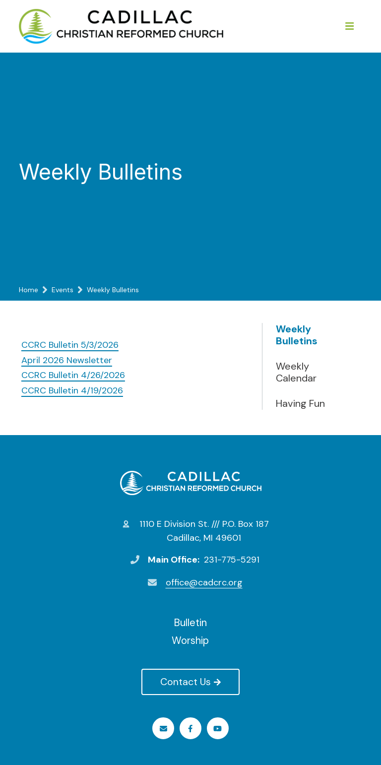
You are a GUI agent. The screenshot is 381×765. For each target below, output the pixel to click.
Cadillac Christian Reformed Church (190, 483)
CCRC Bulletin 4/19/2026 (72, 390)
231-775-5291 (231, 560)
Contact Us (190, 681)
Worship (190, 640)
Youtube (217, 728)
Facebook (190, 728)
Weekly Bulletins (297, 335)
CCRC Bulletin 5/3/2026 (70, 345)
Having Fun (300, 403)
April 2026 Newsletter (66, 360)
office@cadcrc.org (204, 582)
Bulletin (190, 622)
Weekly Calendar (296, 372)
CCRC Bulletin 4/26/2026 (73, 375)
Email (163, 728)
